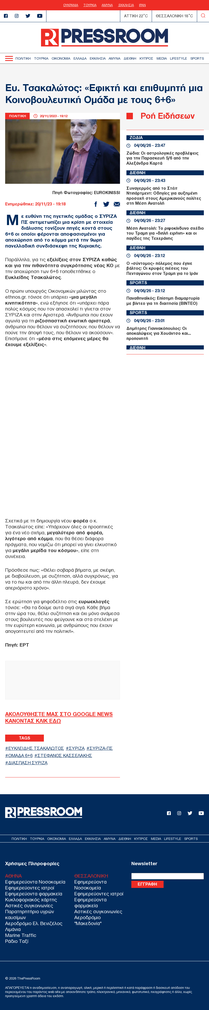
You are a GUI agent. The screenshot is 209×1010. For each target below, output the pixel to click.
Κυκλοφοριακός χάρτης (31, 899)
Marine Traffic (20, 935)
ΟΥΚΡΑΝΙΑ (70, 5)
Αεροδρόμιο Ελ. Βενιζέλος (33, 923)
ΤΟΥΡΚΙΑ (90, 5)
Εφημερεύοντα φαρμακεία (33, 893)
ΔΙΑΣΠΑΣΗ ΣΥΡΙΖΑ (27, 762)
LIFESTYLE (178, 58)
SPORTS (197, 58)
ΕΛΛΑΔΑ (80, 58)
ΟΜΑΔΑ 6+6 (20, 755)
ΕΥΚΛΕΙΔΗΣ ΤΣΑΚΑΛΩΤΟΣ (36, 748)
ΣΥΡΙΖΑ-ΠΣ (101, 748)
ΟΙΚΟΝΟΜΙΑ (61, 58)
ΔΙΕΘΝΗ (130, 58)
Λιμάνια (13, 929)
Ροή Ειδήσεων (168, 115)
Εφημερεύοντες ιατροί (29, 887)
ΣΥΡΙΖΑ (77, 748)
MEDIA (162, 58)
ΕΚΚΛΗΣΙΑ (126, 5)
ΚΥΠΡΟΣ (146, 58)
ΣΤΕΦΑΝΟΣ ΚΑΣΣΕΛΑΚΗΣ (64, 755)
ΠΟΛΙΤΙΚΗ (23, 58)
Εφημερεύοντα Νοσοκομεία (35, 882)
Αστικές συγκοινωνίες (29, 905)
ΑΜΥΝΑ (107, 5)
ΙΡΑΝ (142, 5)
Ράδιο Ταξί (16, 941)
